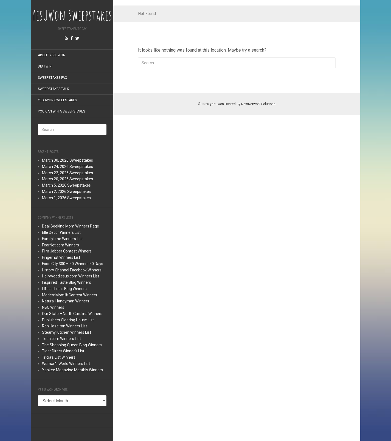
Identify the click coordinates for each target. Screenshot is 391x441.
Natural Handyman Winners (65, 301)
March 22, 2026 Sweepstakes (67, 173)
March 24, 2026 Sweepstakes (67, 166)
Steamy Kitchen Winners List (66, 332)
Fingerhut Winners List (61, 257)
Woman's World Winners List (66, 363)
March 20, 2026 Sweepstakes (67, 179)
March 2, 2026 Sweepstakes (66, 191)
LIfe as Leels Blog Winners (64, 288)
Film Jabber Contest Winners (67, 251)
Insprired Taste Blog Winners (66, 282)
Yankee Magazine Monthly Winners (72, 370)
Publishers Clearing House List (68, 320)
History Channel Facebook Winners (72, 270)
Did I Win (45, 66)
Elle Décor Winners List (61, 232)
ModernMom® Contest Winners (69, 295)
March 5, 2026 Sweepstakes (66, 185)
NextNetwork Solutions (258, 104)
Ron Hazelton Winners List (64, 326)
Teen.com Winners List (61, 338)
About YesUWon (51, 55)
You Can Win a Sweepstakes (61, 111)
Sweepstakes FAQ (52, 78)
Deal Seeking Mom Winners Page (70, 226)
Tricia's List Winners (58, 357)
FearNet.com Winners (60, 245)
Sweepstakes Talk (53, 89)
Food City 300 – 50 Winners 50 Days (72, 264)
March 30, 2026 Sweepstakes (67, 160)
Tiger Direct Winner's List (63, 351)
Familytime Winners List (62, 239)
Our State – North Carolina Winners (72, 313)
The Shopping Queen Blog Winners (72, 345)
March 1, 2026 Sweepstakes (66, 198)
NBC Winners (53, 307)
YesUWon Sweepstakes (57, 100)
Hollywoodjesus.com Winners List (70, 276)
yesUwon (217, 104)
